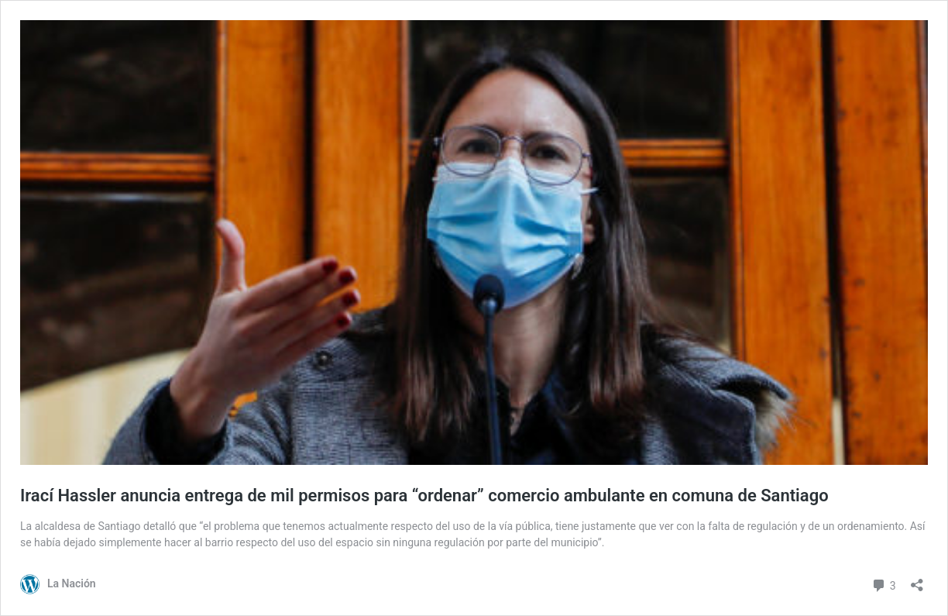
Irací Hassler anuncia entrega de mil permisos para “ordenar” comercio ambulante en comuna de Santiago (424, 495)
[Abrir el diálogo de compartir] (917, 580)
